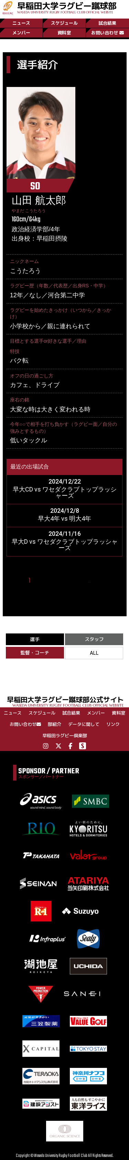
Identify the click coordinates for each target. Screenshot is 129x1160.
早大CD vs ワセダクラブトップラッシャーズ (65, 492)
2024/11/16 (65, 533)
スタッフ (94, 639)
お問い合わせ (107, 33)
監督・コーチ (34, 652)
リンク (113, 724)
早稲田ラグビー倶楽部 (64, 735)
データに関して (83, 724)
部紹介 (54, 724)
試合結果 (107, 23)
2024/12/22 (65, 481)
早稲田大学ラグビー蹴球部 (66, 7)
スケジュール (64, 23)
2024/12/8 (64, 510)
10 (98, 580)
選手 (35, 639)
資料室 (64, 33)
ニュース (21, 23)
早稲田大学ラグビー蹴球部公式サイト (68, 701)
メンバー (21, 33)
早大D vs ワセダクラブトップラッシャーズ (65, 544)
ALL (94, 653)
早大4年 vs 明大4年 (64, 518)
